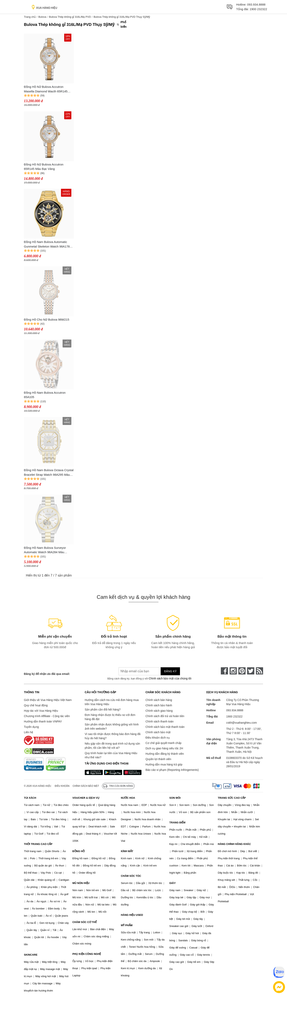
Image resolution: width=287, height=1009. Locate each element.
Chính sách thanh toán (159, 721)
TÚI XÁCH (30, 797)
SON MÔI (175, 797)
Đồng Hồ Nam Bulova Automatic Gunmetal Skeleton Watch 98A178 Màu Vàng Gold (47, 244)
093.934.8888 (256, 4)
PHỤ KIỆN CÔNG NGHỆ (86, 953)
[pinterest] (242, 670)
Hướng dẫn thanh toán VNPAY (43, 721)
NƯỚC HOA (128, 797)
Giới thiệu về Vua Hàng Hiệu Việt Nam (48, 700)
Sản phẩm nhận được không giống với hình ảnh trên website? (112, 726)
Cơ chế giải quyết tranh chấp (163, 743)
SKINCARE (30, 954)
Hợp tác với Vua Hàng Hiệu (41, 710)
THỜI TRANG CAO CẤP (38, 844)
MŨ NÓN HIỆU (80, 883)
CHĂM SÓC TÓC (131, 875)
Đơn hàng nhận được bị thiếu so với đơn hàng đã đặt (110, 717)
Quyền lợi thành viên (158, 759)
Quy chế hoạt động (36, 705)
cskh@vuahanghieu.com (241, 722)
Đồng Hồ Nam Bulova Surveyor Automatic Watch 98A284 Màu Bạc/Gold (45, 550)
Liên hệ (28, 732)
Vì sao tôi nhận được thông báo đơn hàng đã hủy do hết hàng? (112, 736)
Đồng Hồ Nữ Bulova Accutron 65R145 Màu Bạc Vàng (43, 167)
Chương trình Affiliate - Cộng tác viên (47, 716)
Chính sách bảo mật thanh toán (165, 726)
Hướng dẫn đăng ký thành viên (164, 753)
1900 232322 (258, 9)
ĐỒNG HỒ (78, 851)
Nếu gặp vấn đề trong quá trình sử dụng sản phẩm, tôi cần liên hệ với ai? (112, 745)
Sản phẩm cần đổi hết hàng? (103, 709)
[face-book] (224, 670)
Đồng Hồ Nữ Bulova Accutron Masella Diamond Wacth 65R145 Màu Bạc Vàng (46, 89)
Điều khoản (62, 786)
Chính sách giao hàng (159, 710)
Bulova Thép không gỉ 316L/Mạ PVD (70, 16)
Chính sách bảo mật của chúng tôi (170, 678)
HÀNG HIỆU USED (132, 914)
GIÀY (172, 883)
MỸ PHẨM (126, 925)
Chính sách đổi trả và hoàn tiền (164, 716)
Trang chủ (30, 16)
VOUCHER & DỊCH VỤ (85, 797)
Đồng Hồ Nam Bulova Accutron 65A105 (45, 395)
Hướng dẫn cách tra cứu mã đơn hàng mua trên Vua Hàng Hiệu (112, 702)
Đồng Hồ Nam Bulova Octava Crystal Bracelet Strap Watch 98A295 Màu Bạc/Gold (49, 472)
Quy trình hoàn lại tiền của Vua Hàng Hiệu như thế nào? (111, 755)
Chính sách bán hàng (158, 700)
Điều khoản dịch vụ (157, 737)
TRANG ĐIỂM (177, 822)
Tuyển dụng (31, 726)
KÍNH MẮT (127, 851)
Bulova (42, 16)
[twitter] (250, 670)
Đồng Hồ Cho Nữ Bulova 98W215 (46, 319)
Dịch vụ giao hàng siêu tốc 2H (164, 748)
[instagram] (233, 670)
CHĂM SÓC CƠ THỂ (84, 922)
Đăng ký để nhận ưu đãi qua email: (47, 673)
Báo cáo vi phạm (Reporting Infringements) (172, 769)
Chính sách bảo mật (158, 732)
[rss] (259, 670)
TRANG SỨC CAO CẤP (232, 797)
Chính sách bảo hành (158, 705)
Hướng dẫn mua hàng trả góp (163, 764)
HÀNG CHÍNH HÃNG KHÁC (234, 844)
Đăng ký (170, 671)
